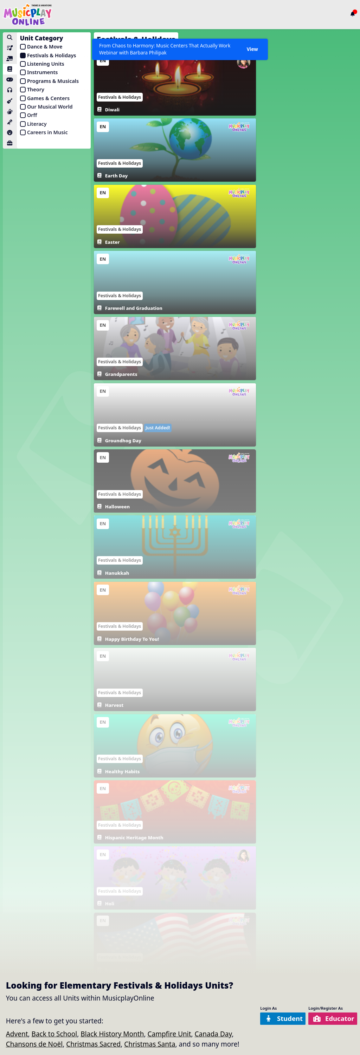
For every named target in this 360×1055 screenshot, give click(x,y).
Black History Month (112, 1033)
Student (281, 1018)
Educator (332, 1018)
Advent (17, 1033)
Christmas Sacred (93, 1044)
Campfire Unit (169, 1033)
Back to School (54, 1033)
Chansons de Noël (34, 1044)
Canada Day (213, 1033)
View (252, 49)
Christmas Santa (149, 1044)
